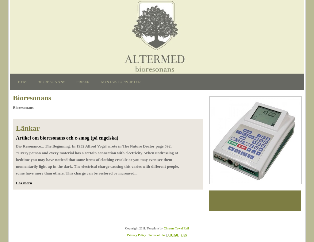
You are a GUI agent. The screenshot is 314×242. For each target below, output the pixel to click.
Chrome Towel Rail (176, 228)
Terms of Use (156, 235)
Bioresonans (51, 81)
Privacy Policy (136, 235)
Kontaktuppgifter (121, 81)
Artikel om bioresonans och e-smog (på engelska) (67, 137)
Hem (22, 81)
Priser (83, 81)
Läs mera (24, 183)
